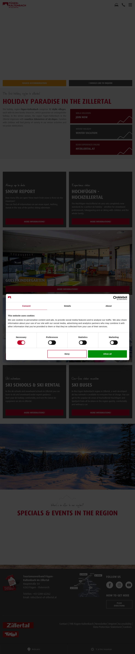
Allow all (107, 354)
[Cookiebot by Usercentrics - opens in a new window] (115, 298)
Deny (67, 354)
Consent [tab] (26, 306)
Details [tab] (67, 306)
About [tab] (109, 306)
